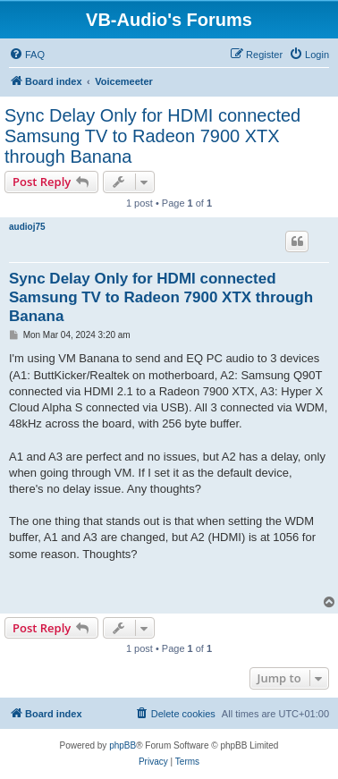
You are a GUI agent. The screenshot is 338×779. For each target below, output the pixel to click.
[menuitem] (27, 54)
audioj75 (27, 227)
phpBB (122, 745)
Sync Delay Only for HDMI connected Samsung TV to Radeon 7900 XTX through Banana (152, 136)
